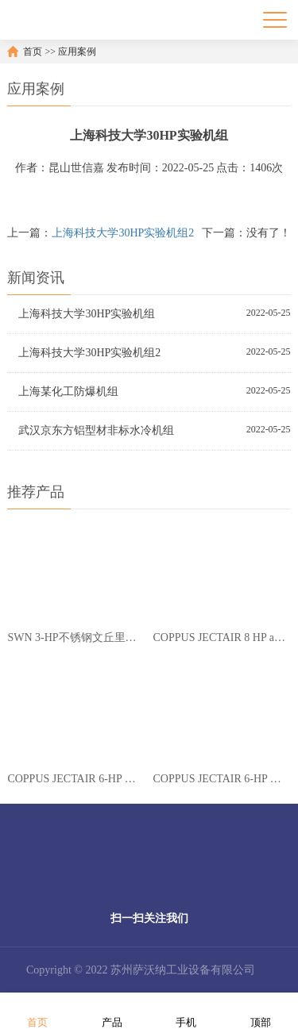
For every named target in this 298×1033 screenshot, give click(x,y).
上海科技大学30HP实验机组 (86, 314)
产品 (112, 1012)
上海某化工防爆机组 (68, 391)
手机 (186, 1012)
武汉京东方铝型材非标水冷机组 (96, 430)
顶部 (260, 1012)
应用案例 (77, 51)
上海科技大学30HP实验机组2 (123, 233)
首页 (32, 51)
